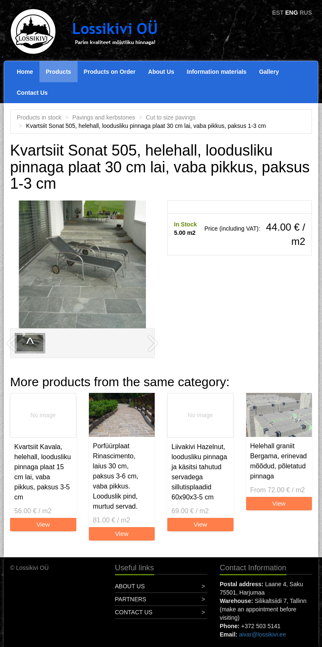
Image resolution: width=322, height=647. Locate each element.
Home (25, 71)
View (43, 524)
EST (277, 12)
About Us (161, 71)
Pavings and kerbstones (104, 117)
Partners (130, 599)
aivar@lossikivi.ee (262, 634)
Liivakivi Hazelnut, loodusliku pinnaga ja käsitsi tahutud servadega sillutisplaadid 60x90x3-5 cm (199, 472)
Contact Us (32, 92)
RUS (305, 12)
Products (58, 71)
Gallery (269, 71)
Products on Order (110, 71)
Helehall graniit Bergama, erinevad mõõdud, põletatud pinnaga (278, 461)
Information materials (217, 71)
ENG (291, 12)
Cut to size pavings (170, 117)
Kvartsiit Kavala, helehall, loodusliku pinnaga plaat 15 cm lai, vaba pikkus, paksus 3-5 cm (42, 472)
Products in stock (39, 117)
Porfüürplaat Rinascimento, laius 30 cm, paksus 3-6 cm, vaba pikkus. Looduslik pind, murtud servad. (115, 476)
